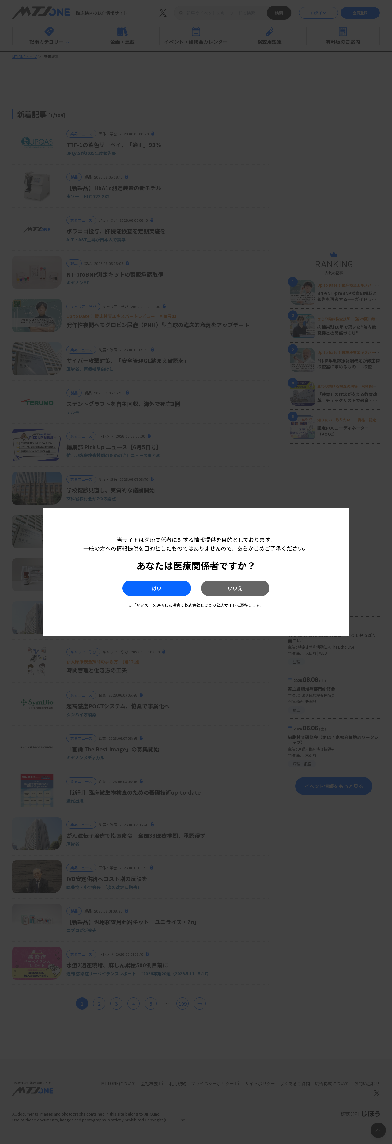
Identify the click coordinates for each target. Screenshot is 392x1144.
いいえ (236, 588)
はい (156, 588)
